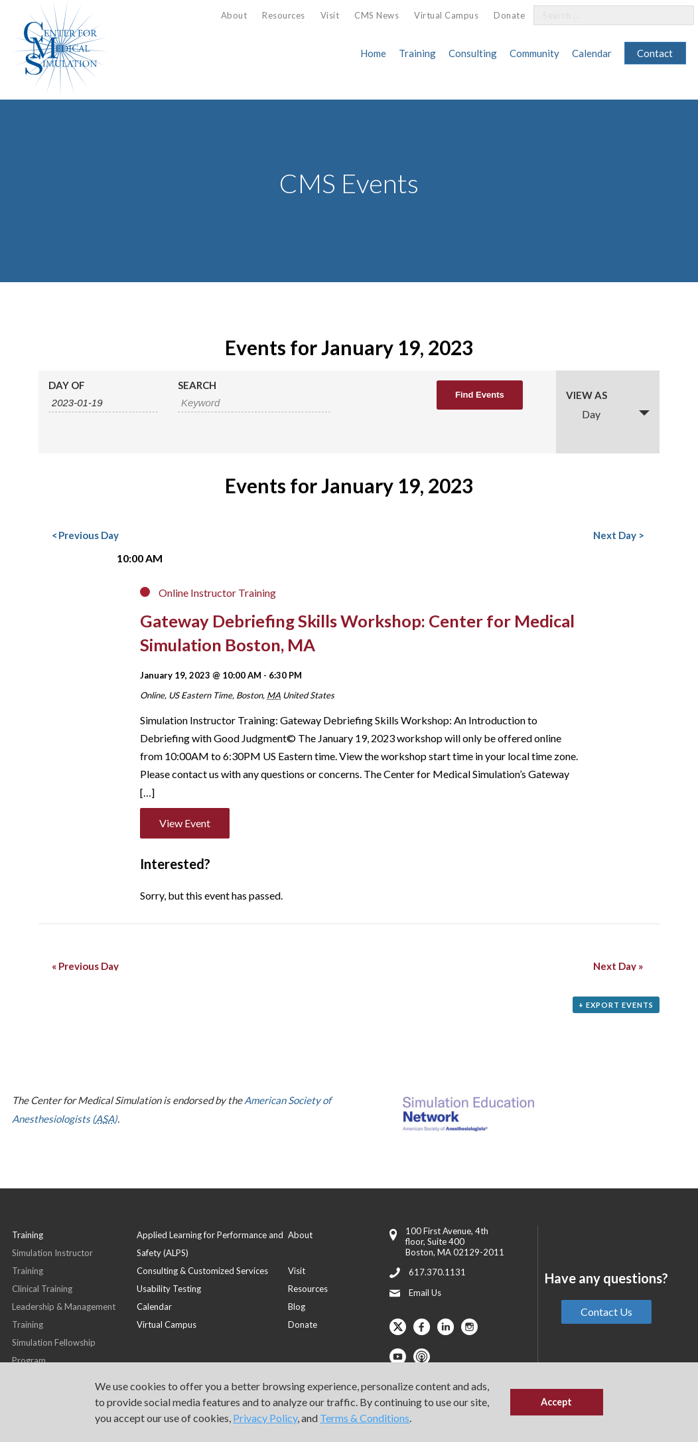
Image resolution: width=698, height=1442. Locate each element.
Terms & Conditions (364, 1417)
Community (534, 53)
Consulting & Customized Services (202, 1270)
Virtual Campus (446, 15)
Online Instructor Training (217, 592)
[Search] (676, 15)
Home (373, 53)
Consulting (473, 53)
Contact (655, 53)
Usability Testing (169, 1288)
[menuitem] (234, 15)
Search (197, 385)
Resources (283, 15)
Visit (330, 15)
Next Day (618, 535)
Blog (296, 1306)
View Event (184, 823)
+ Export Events (616, 1005)
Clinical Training (42, 1288)
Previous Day (85, 535)
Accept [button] (556, 1401)
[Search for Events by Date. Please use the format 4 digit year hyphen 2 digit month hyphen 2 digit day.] (103, 403)
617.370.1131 (437, 1272)
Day (583, 414)
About (234, 15)
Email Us (425, 1292)
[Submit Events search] (480, 395)
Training (417, 53)
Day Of (66, 385)
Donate (509, 15)
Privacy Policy (265, 1417)
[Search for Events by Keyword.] (254, 403)
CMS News (376, 15)
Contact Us (606, 1311)
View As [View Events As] (586, 395)
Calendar (592, 53)
